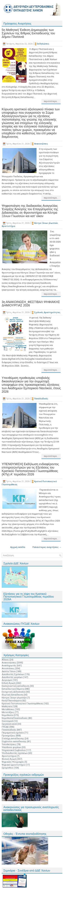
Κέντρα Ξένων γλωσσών (46, 223)
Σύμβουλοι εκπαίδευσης (14, 741)
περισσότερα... (51, 101)
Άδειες (5, 659)
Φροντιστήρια (8, 226)
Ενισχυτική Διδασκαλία (13, 691)
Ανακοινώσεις (41, 144)
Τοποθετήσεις (9, 744)
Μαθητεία (7, 706)
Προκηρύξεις (8, 735)
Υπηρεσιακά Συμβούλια (13, 750)
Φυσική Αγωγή (9, 759)
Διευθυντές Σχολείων (13, 674)
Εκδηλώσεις (43, 44)
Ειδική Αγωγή (9, 683)
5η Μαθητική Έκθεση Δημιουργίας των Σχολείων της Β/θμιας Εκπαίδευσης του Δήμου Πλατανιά (28, 33)
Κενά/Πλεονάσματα (12, 700)
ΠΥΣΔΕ (5, 727)
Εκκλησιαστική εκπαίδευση (15, 686)
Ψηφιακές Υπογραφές (13, 762)
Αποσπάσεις (8, 668)
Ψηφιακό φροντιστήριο (13, 764)
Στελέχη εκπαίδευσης (13, 738)
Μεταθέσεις (8, 709)
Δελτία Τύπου (9, 671)
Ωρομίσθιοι (7, 767)
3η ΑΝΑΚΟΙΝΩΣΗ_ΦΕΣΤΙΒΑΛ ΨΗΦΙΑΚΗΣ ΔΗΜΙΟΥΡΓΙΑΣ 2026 (31, 303)
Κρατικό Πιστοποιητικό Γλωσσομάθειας (22, 703)
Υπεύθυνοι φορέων (11, 747)
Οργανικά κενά (9, 724)
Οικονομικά (7, 721)
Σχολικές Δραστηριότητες (47, 312)
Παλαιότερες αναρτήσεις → (46, 547)
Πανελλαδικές (41, 398)
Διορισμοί (7, 680)
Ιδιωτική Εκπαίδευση (12, 694)
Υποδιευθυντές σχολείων (15, 753)
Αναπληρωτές (9, 665)
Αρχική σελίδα (17, 547)
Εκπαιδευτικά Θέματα (13, 689)
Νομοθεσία (7, 715)
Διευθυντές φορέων (12, 677)
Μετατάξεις (8, 712)
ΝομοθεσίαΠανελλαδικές (15, 718)
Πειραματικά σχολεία (13, 732)
